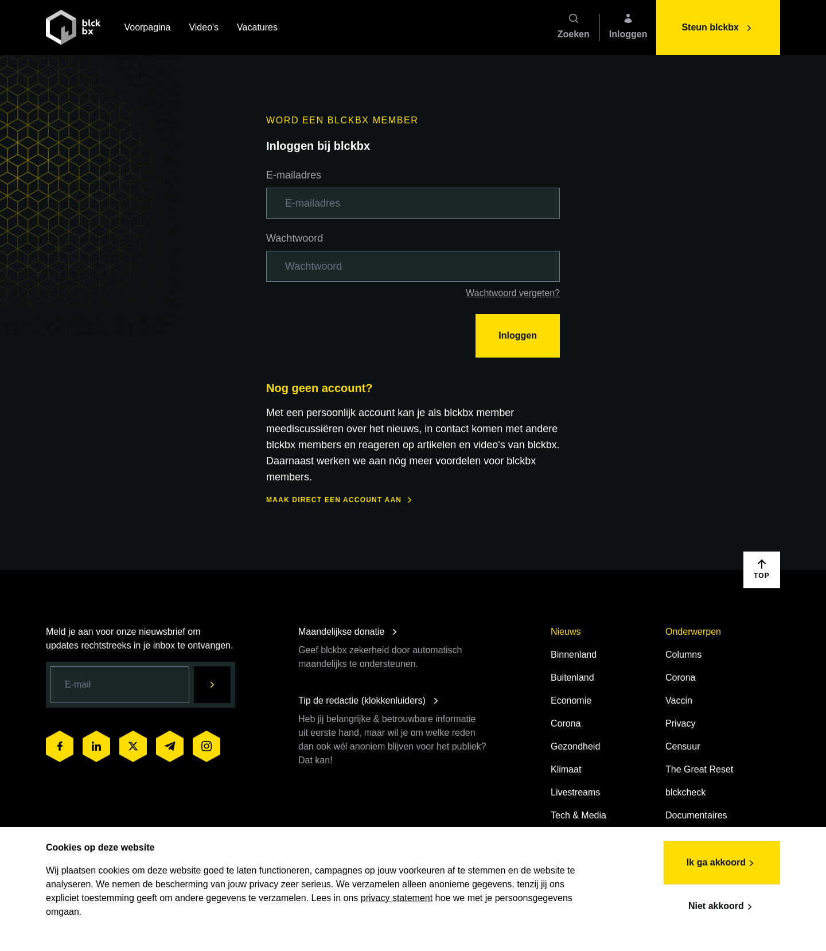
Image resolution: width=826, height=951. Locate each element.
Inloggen (517, 335)
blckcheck (685, 792)
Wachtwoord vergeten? (513, 293)
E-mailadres (293, 175)
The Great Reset (699, 769)
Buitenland (572, 677)
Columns (683, 654)
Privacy (680, 723)
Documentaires (696, 815)
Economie (571, 700)
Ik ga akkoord (722, 863)
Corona (565, 723)
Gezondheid (575, 746)
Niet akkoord (721, 907)
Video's (204, 28)
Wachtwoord (294, 238)
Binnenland (574, 654)
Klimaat (566, 769)
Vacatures (257, 28)
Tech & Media (578, 815)
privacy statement (397, 898)
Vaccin (678, 700)
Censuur (682, 746)
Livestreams (575, 792)
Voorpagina (147, 28)
